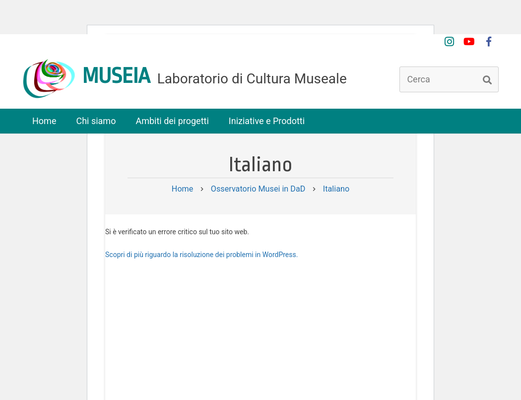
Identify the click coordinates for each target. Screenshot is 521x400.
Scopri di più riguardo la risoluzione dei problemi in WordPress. (201, 255)
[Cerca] (449, 79)
